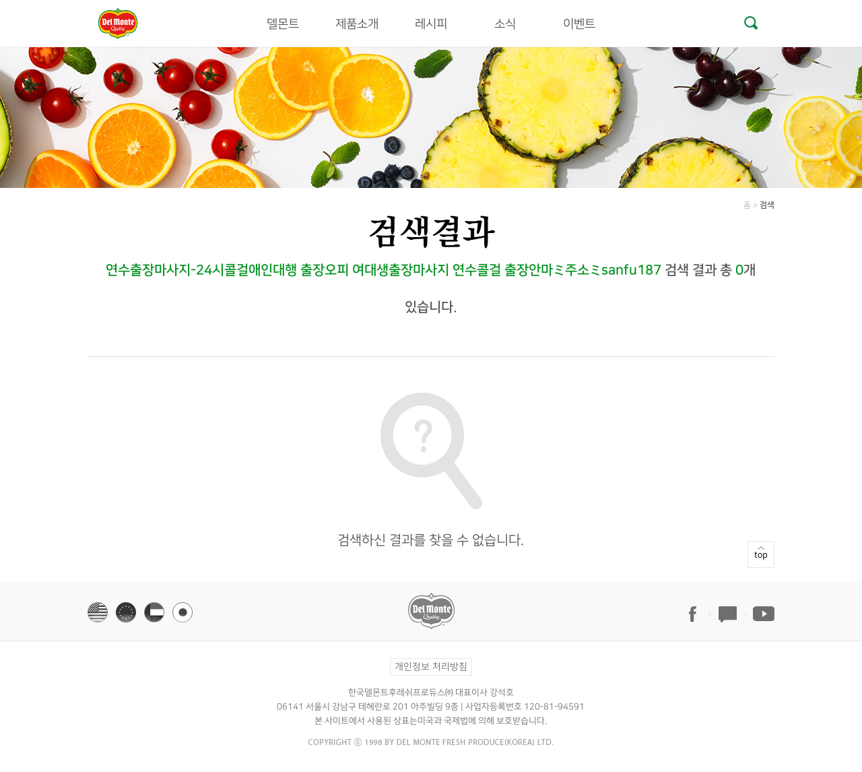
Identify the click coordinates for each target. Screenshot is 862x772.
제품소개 (356, 24)
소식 (505, 24)
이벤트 (579, 24)
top (761, 520)
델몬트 (283, 24)
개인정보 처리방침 (431, 667)
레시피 (431, 24)
